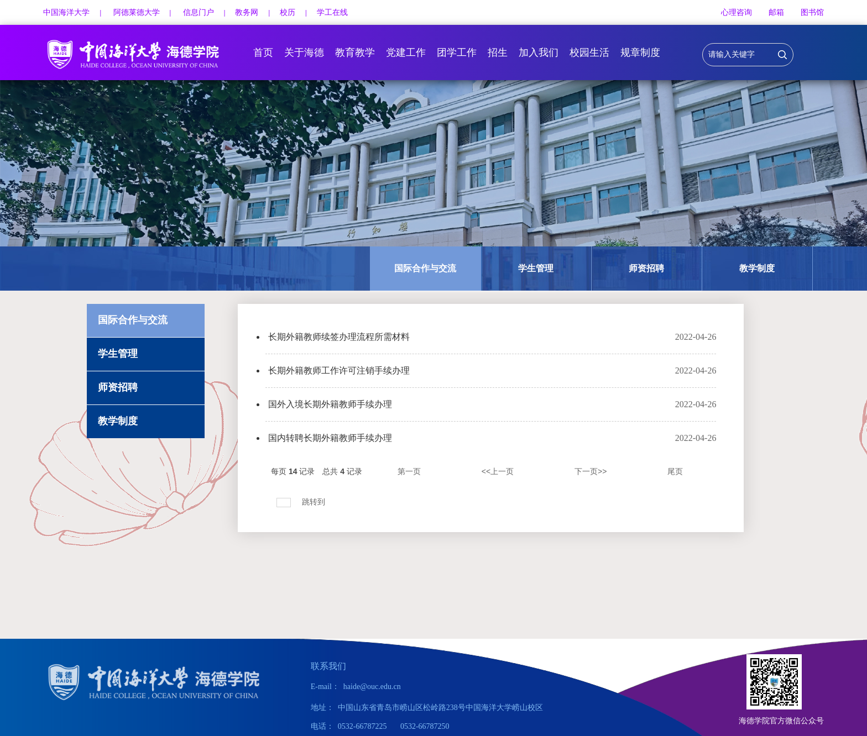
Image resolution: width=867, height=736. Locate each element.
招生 (498, 52)
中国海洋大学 (66, 12)
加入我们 (538, 52)
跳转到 (314, 501)
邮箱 (776, 12)
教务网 (246, 12)
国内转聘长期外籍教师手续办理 (330, 438)
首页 (263, 52)
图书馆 (812, 12)
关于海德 (304, 52)
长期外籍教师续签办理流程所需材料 (339, 336)
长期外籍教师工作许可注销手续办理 (339, 370)
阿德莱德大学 (136, 12)
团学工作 (457, 52)
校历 (287, 12)
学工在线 (332, 12)
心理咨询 (736, 12)
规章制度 (640, 52)
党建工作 (406, 52)
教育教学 (355, 52)
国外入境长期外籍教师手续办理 (330, 404)
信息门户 (198, 12)
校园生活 (589, 52)
